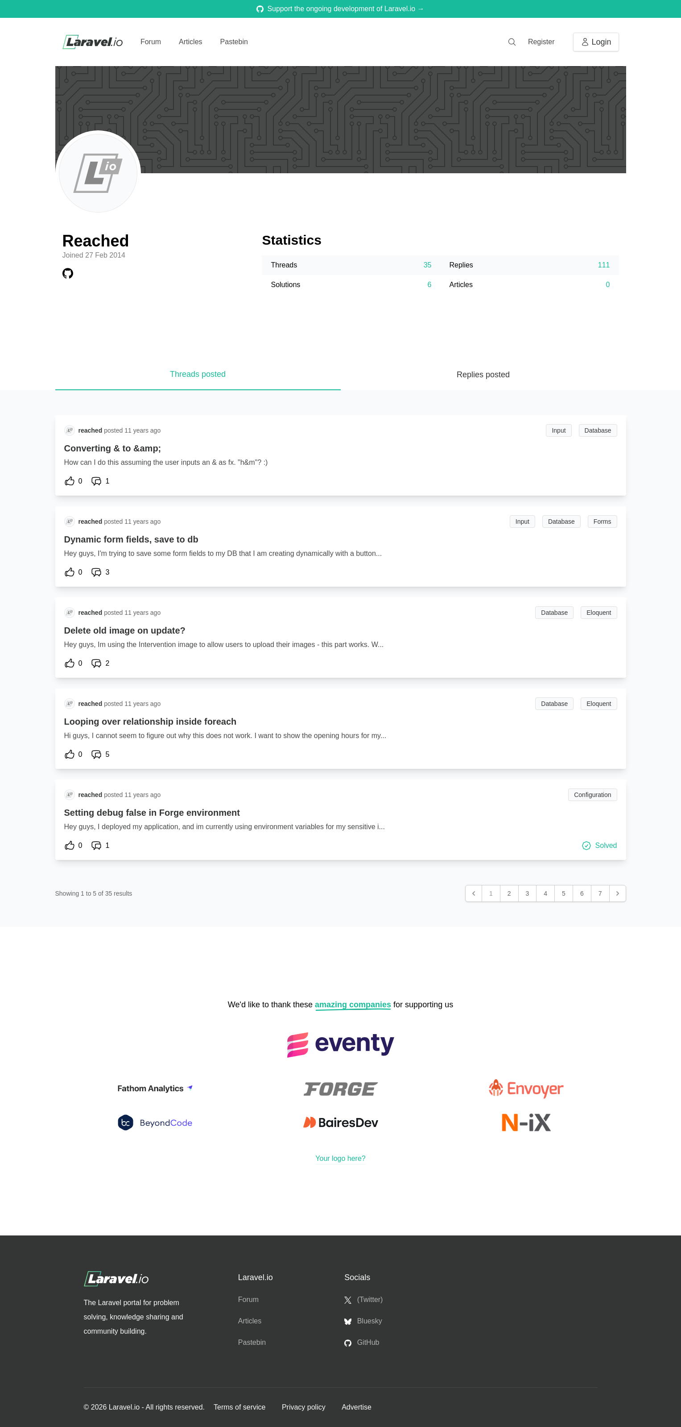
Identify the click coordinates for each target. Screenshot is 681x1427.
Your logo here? (340, 1158)
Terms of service (241, 1407)
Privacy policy (304, 1407)
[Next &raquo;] (617, 893)
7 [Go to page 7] (600, 893)
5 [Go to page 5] (563, 893)
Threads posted (198, 374)
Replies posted (483, 374)
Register (541, 42)
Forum (150, 42)
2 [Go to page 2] (509, 893)
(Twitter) (363, 1300)
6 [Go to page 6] (582, 893)
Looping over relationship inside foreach (150, 721)
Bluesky (363, 1321)
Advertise (356, 1407)
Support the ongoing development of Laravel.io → (340, 9)
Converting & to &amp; (112, 448)
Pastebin (234, 42)
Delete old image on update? (125, 630)
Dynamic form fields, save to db (131, 539)
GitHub (361, 1343)
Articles (190, 42)
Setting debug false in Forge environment (152, 813)
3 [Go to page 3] (527, 893)
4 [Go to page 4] (545, 893)
